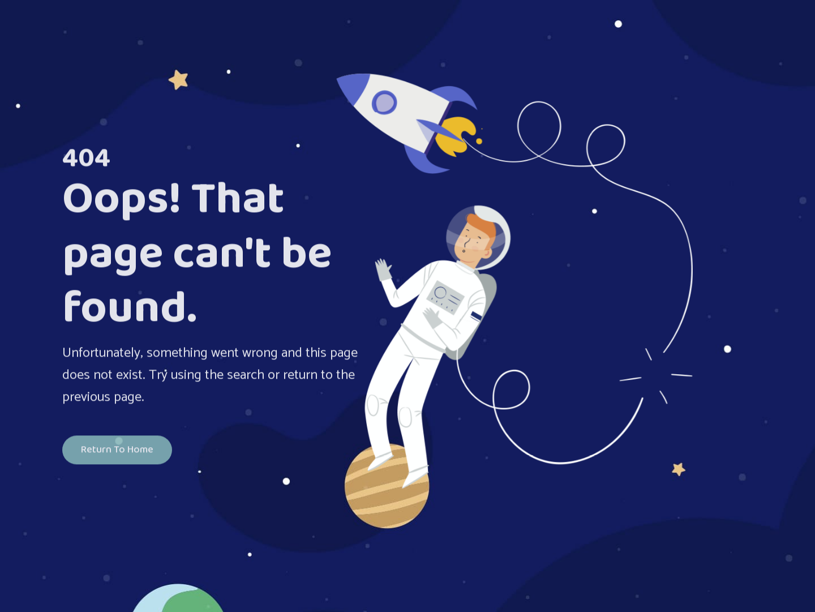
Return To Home (117, 450)
